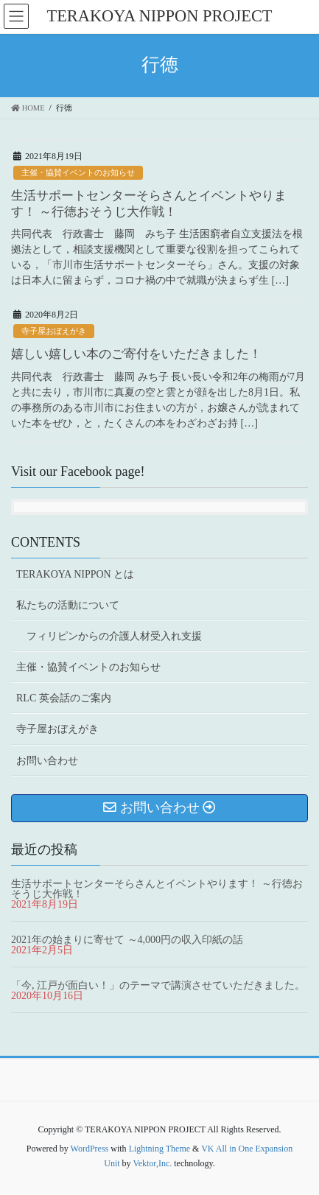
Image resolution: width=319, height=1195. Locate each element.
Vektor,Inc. (152, 1163)
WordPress (90, 1148)
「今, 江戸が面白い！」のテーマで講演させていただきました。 (158, 985)
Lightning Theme (159, 1148)
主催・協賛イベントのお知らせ (78, 172)
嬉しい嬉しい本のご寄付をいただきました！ (136, 354)
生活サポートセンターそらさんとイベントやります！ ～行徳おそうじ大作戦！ (157, 889)
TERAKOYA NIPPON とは (75, 574)
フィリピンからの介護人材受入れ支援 (114, 636)
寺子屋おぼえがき (53, 330)
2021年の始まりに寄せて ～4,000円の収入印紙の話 (127, 939)
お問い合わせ (47, 760)
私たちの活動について (67, 605)
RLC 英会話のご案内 (63, 698)
